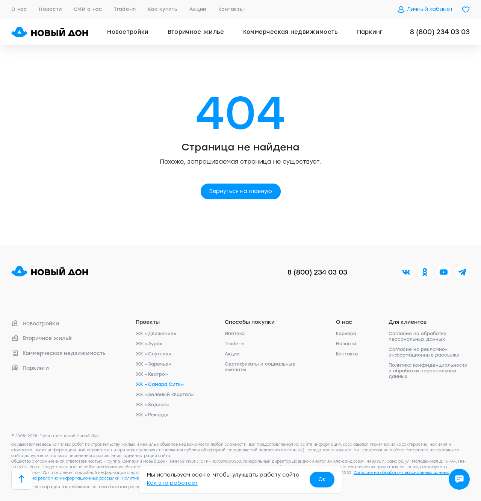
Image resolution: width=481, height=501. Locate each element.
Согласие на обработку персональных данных (417, 336)
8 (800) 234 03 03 (440, 32)
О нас (19, 9)
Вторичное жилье (196, 32)
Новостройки (128, 32)
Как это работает (172, 483)
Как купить (163, 9)
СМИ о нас (88, 9)
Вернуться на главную (240, 191)
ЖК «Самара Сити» (160, 384)
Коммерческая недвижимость (290, 32)
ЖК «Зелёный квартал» (165, 394)
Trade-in (125, 9)
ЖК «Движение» (156, 333)
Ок (322, 479)
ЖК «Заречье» (154, 364)
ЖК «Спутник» (154, 354)
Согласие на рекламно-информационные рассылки (424, 352)
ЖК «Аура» (149, 343)
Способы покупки (250, 322)
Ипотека (235, 333)
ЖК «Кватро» (152, 374)
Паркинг (370, 32)
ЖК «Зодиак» (152, 404)
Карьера (346, 333)
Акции (197, 9)
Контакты (231, 9)
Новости (50, 9)
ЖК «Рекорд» (152, 415)
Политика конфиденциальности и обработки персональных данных (428, 371)
